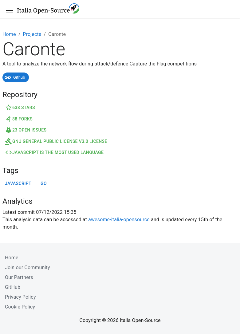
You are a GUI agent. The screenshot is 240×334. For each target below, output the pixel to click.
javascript (18, 183)
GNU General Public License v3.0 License (56, 141)
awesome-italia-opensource (119, 219)
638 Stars (20, 107)
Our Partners (19, 277)
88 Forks (19, 119)
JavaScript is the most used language (54, 152)
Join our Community (27, 267)
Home (9, 34)
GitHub (12, 287)
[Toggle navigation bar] (9, 10)
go (44, 183)
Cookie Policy (20, 307)
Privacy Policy (20, 297)
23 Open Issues (25, 130)
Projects (32, 34)
